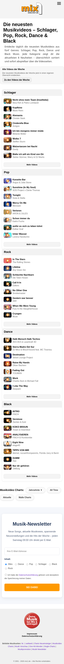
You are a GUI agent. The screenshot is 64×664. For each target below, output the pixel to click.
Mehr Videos (32, 165)
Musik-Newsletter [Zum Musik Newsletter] (39, 649)
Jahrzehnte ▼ (35, 490)
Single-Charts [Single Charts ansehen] (50, 646)
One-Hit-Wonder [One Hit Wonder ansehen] (36, 646)
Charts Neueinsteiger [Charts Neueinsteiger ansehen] (42, 643)
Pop (6, 172)
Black (8, 404)
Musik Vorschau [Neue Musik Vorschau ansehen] (21, 646)
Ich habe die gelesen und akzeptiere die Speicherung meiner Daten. (31, 576)
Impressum (32, 634)
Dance (8, 331)
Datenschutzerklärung (28, 575)
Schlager (10, 92)
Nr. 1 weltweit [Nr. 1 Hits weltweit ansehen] (27, 643)
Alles (9, 564)
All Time (54, 490)
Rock (7, 252)
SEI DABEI (32, 587)
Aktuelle (7, 497)
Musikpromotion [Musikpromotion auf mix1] (24, 649)
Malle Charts (25, 497)
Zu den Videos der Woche (17, 80)
